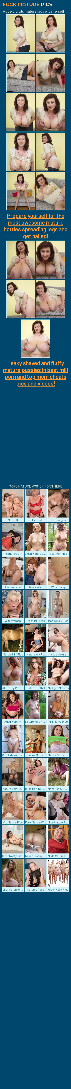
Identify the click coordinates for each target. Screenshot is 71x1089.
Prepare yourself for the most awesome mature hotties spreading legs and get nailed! (35, 225)
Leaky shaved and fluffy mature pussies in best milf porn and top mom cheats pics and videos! (35, 373)
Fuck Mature (28, 4)
